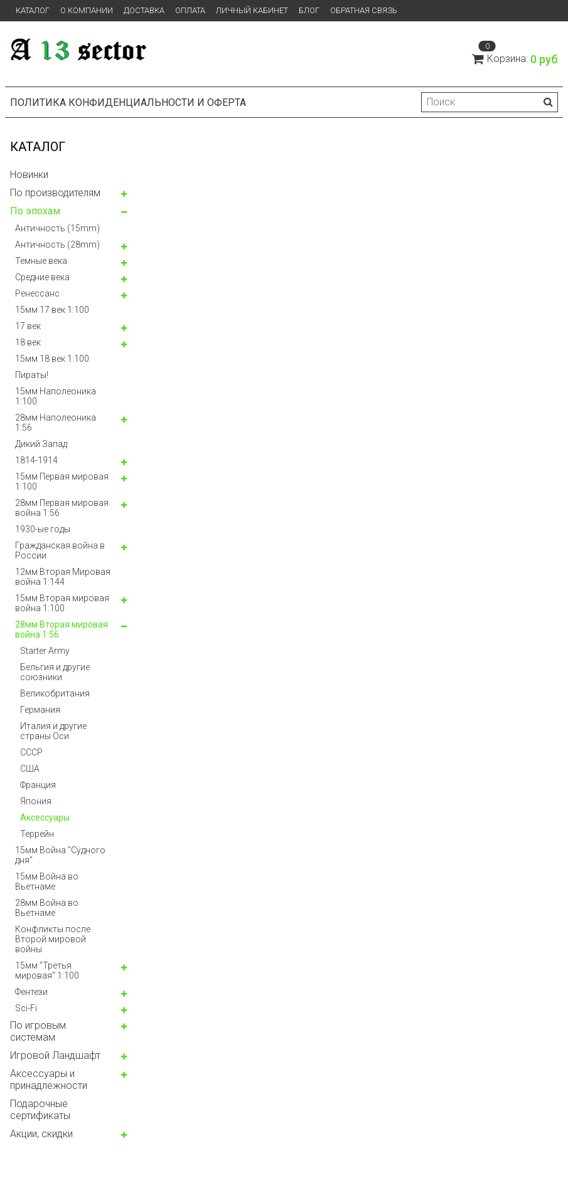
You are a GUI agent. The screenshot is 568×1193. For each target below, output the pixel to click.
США (30, 769)
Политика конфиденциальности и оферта (128, 102)
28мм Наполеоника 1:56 (55, 423)
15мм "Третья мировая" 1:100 (47, 970)
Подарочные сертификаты (40, 1110)
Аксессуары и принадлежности (48, 1079)
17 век (28, 326)
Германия (40, 710)
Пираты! (31, 375)
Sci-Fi (26, 1008)
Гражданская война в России (60, 550)
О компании (86, 10)
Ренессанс (37, 293)
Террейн (37, 834)
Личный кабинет (252, 10)
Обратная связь (363, 10)
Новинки (29, 175)
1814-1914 (36, 460)
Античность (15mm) (57, 228)
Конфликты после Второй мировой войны (52, 939)
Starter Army (45, 651)
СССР (31, 752)
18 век (28, 342)
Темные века (41, 261)
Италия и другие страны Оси (53, 731)
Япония (35, 801)
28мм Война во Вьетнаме (46, 908)
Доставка (144, 10)
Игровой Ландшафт (55, 1055)
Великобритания (55, 693)
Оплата (190, 10)
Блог (309, 10)
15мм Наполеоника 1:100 (55, 396)
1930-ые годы (42, 529)
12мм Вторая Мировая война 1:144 (62, 577)
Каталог (33, 10)
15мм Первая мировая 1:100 (62, 481)
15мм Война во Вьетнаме (46, 881)
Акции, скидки (41, 1134)
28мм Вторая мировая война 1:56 (61, 629)
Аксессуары (45, 817)
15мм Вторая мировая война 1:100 (62, 603)
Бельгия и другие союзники (55, 672)
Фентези (31, 992)
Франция (38, 785)
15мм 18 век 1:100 (52, 359)
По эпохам (35, 211)
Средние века (42, 277)
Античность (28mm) (57, 244)
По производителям (55, 193)
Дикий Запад (41, 444)
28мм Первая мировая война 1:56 (62, 508)
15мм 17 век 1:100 (52, 310)
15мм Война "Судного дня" (60, 855)
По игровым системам (38, 1031)
